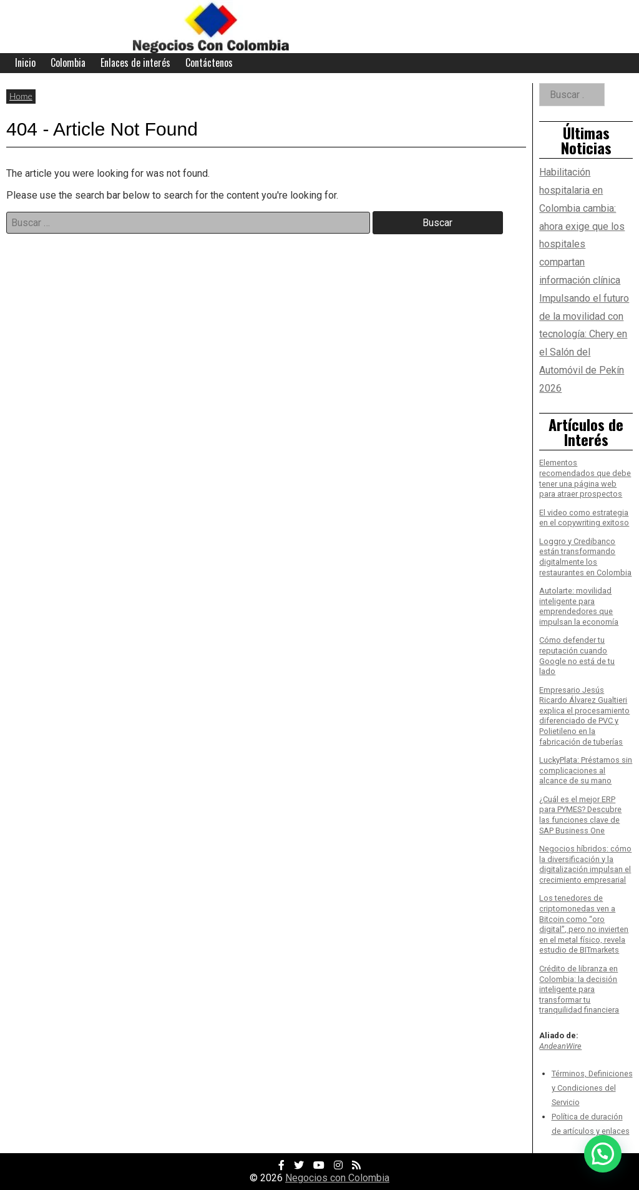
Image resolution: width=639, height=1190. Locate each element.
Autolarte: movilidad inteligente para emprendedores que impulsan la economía (578, 606)
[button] (603, 1154)
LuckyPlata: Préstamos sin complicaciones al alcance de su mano (585, 770)
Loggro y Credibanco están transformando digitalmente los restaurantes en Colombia (585, 557)
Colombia (68, 62)
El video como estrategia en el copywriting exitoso (584, 518)
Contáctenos (209, 62)
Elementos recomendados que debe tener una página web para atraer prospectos (585, 478)
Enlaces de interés (135, 62)
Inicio (25, 62)
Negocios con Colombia (337, 1178)
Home (20, 96)
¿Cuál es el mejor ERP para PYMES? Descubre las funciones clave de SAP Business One (580, 815)
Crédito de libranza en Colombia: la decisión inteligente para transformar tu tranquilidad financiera (579, 989)
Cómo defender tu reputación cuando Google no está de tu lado (577, 655)
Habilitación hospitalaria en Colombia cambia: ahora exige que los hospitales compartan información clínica (582, 226)
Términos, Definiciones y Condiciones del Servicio (592, 1088)
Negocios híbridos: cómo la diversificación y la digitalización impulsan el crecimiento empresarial (585, 864)
